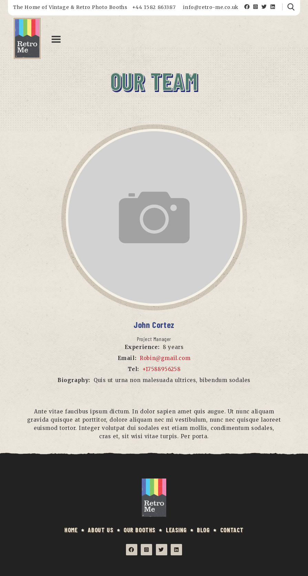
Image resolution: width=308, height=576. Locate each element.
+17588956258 (161, 369)
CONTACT (232, 530)
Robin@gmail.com (165, 358)
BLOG (203, 530)
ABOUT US (100, 530)
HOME (70, 530)
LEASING (176, 530)
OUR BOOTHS (140, 530)
